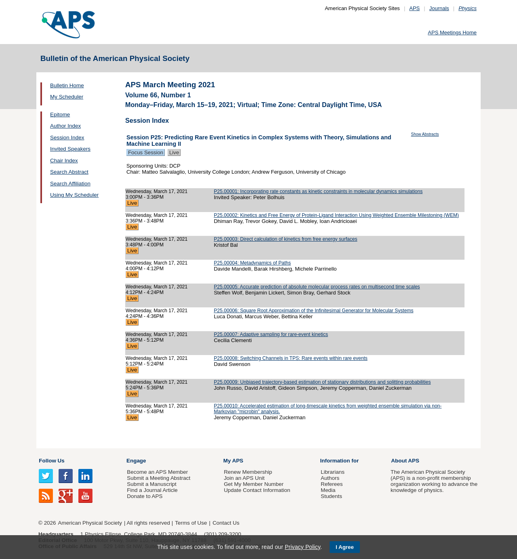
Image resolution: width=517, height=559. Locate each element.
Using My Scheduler (74, 195)
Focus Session (145, 152)
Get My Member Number (254, 484)
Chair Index (64, 161)
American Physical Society (90, 523)
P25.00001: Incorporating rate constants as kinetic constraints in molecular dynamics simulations (318, 191)
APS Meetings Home (452, 32)
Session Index (67, 137)
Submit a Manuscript (151, 484)
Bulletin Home (67, 85)
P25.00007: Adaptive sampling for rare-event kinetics (271, 334)
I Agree (345, 547)
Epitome (60, 114)
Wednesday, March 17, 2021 (156, 191)
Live (174, 152)
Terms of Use (191, 523)
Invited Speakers (70, 149)
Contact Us (225, 523)
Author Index (65, 126)
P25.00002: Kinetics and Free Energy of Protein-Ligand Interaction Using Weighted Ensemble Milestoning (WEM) (336, 215)
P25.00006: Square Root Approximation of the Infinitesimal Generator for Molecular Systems (313, 310)
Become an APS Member (157, 472)
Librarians (333, 472)
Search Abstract (69, 172)
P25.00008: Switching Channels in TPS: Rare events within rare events (290, 358)
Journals (439, 8)
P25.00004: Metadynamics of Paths (252, 263)
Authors (330, 478)
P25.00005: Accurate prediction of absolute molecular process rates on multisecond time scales (317, 287)
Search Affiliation (70, 184)
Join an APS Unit (244, 478)
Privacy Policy (302, 547)
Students (331, 496)
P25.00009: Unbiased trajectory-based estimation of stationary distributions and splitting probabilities (322, 382)
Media (328, 490)
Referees (332, 484)
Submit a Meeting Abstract (158, 478)
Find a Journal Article (152, 490)
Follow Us (51, 461)
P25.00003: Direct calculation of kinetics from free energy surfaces (285, 239)
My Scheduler (66, 97)
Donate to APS (144, 496)
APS (414, 8)
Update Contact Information (257, 490)
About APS (405, 461)
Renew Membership (248, 472)
